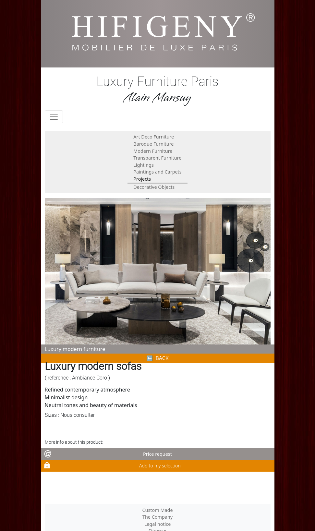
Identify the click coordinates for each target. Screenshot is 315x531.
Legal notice (157, 524)
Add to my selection (160, 466)
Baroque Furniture (153, 144)
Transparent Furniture (157, 158)
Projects (142, 179)
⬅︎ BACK (157, 358)
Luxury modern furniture (75, 349)
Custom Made (157, 510)
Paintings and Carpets (157, 172)
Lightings (143, 165)
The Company (157, 517)
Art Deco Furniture (153, 137)
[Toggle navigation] (54, 116)
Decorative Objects (154, 187)
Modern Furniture (152, 151)
